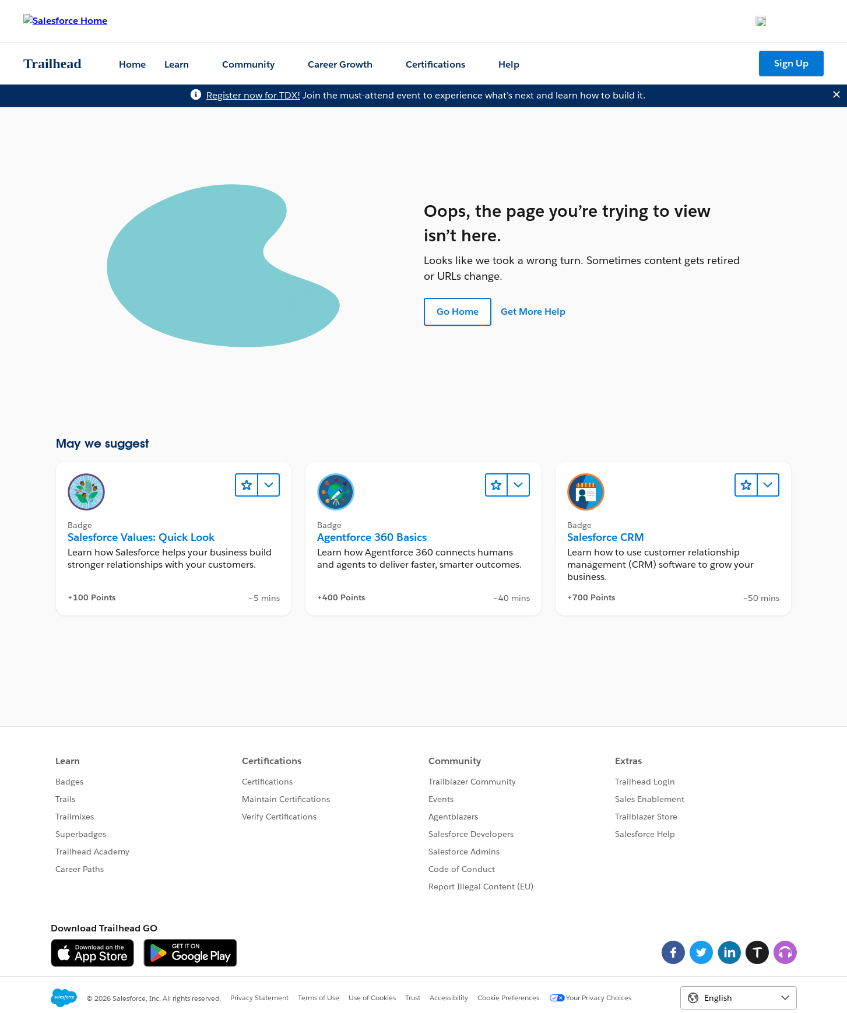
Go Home (458, 311)
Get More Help (533, 311)
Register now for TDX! (253, 95)
